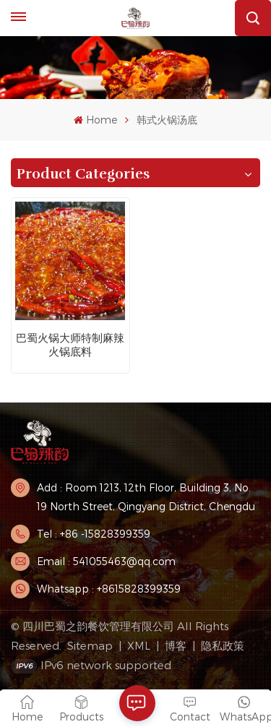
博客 (175, 645)
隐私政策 (222, 645)
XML (138, 645)
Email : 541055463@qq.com (106, 561)
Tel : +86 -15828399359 (93, 534)
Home (95, 119)
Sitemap (90, 645)
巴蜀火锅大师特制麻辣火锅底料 (70, 344)
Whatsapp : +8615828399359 (109, 588)
